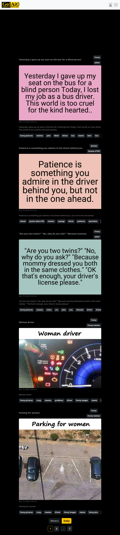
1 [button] (50, 528)
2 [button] (56, 528)
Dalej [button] (66, 520)
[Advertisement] (60, 31)
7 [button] (69, 528)
